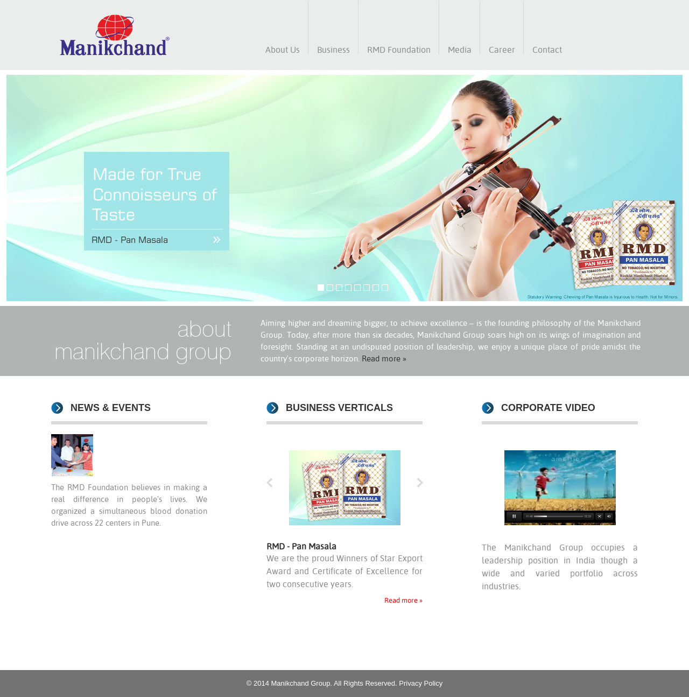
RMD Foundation (399, 50)
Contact (547, 50)
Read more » (384, 358)
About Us (282, 50)
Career (502, 50)
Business (333, 50)
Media (460, 50)
